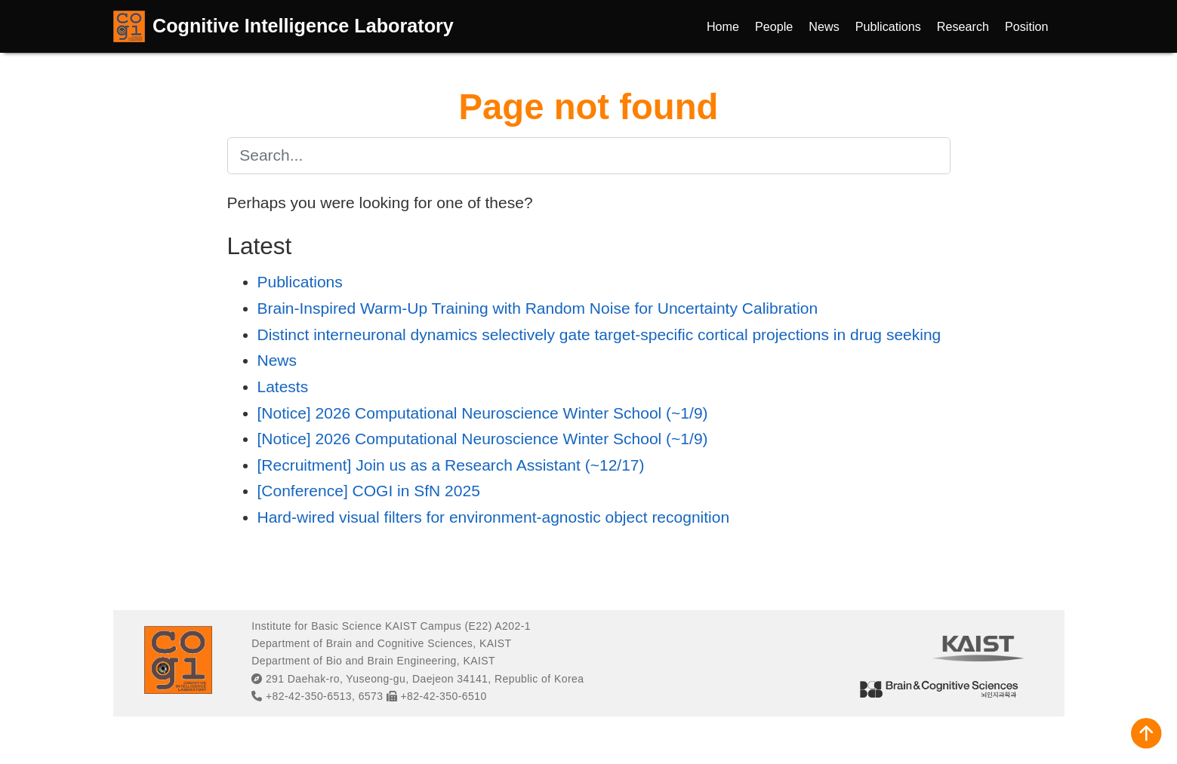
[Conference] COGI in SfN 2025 (368, 490)
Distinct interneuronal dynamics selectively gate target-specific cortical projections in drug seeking (599, 334)
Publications (300, 281)
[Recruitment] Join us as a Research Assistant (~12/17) (451, 465)
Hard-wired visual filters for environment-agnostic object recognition (493, 517)
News (277, 360)
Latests (283, 386)
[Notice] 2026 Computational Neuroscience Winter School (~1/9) (482, 413)
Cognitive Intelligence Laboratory (303, 25)
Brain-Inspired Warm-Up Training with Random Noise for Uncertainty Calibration (537, 308)
